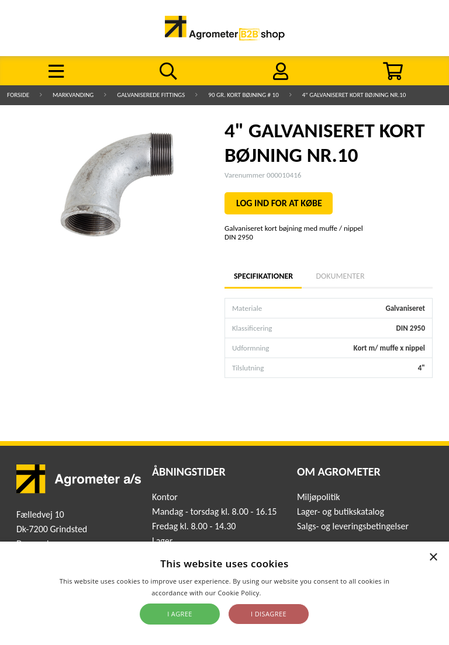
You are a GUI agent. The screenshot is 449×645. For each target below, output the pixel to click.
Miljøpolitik (318, 496)
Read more (280, 592)
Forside (18, 95)
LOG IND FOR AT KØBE (279, 203)
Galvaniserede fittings (151, 95)
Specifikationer (263, 276)
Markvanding (73, 95)
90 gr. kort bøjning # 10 (243, 95)
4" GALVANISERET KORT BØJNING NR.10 (354, 95)
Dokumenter (340, 276)
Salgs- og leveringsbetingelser (353, 526)
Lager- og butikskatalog (340, 511)
